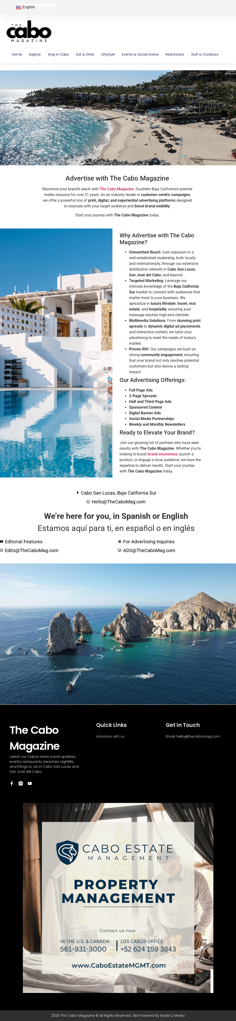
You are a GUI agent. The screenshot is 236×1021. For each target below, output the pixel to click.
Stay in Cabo (58, 54)
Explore (35, 54)
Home (17, 54)
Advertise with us (110, 736)
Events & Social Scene (140, 54)
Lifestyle (108, 54)
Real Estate (175, 54)
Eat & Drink (85, 54)
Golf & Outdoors (204, 54)
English (25, 7)
